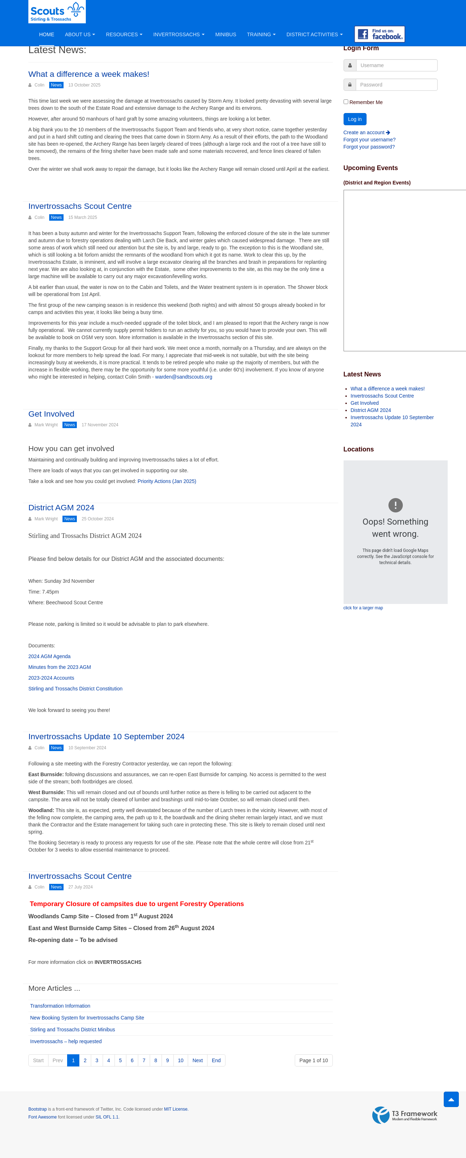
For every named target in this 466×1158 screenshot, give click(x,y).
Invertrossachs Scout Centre (80, 206)
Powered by (405, 1115)
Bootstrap (37, 1109)
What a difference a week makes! (89, 74)
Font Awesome (42, 1117)
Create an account (367, 132)
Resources (124, 34)
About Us (80, 34)
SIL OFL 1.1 (106, 1117)
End (216, 1060)
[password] (397, 85)
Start (38, 1060)
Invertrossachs (179, 34)
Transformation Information (60, 1006)
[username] (397, 65)
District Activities (314, 34)
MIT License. (176, 1109)
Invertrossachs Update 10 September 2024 (107, 736)
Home (46, 34)
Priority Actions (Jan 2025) (167, 481)
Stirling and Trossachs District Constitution (75, 688)
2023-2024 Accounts (51, 678)
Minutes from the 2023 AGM (59, 667)
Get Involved (51, 413)
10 (181, 1060)
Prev (58, 1060)
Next (197, 1060)
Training (261, 34)
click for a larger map (363, 607)
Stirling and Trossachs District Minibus (72, 1029)
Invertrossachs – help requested (66, 1041)
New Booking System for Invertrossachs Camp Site (87, 1018)
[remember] (346, 101)
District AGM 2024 (61, 507)
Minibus (225, 34)
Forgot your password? (369, 147)
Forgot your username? (370, 139)
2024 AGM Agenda (49, 656)
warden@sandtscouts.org (183, 377)
